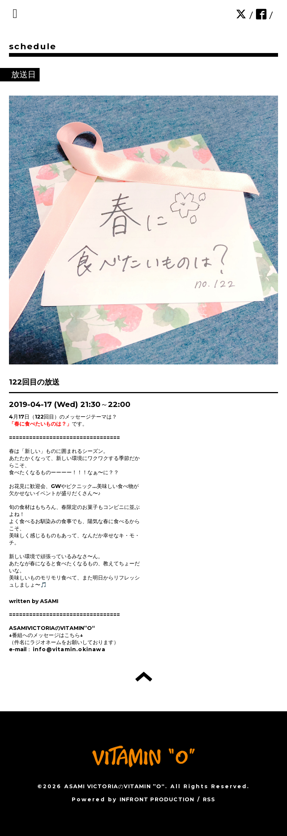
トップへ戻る (143, 676)
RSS (209, 799)
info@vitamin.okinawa (69, 649)
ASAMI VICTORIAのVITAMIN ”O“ (114, 786)
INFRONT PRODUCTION (157, 799)
